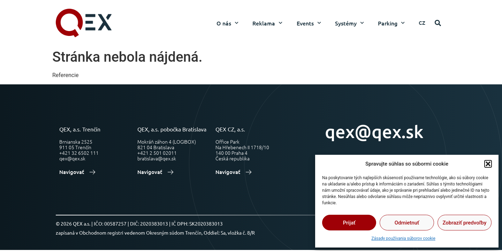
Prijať (349, 223)
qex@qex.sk (374, 131)
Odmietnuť (407, 223)
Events (309, 22)
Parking (391, 22)
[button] (488, 163)
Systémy (349, 22)
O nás (227, 22)
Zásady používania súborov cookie (403, 238)
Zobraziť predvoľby (464, 223)
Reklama (267, 22)
